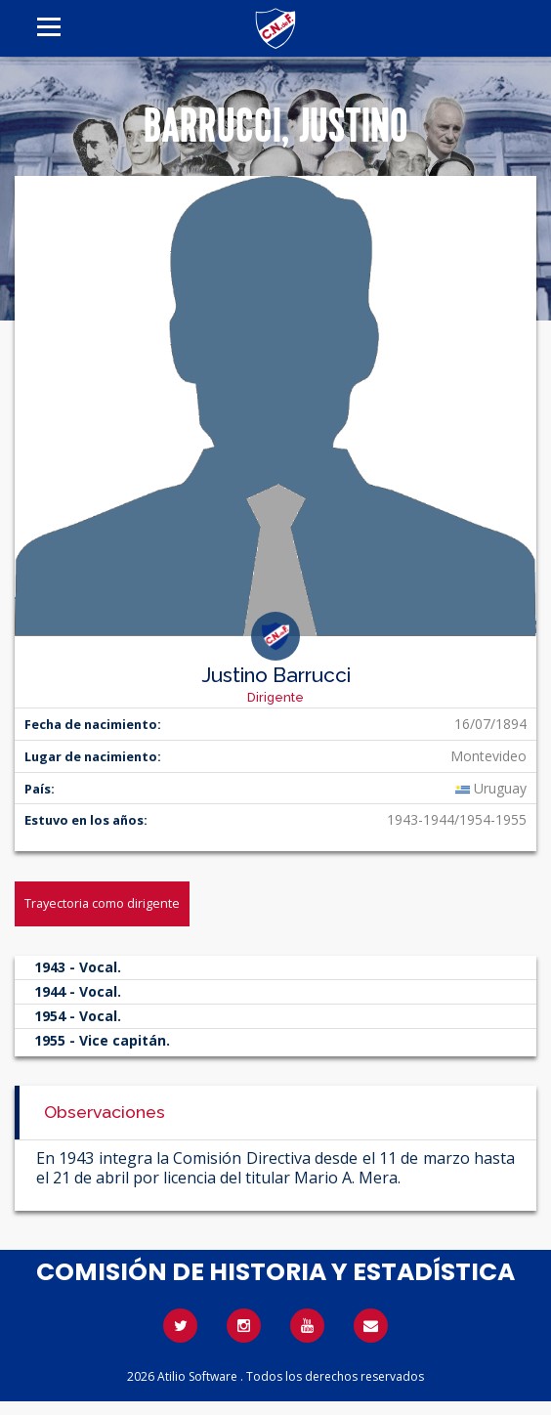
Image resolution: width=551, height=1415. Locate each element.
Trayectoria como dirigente (102, 903)
